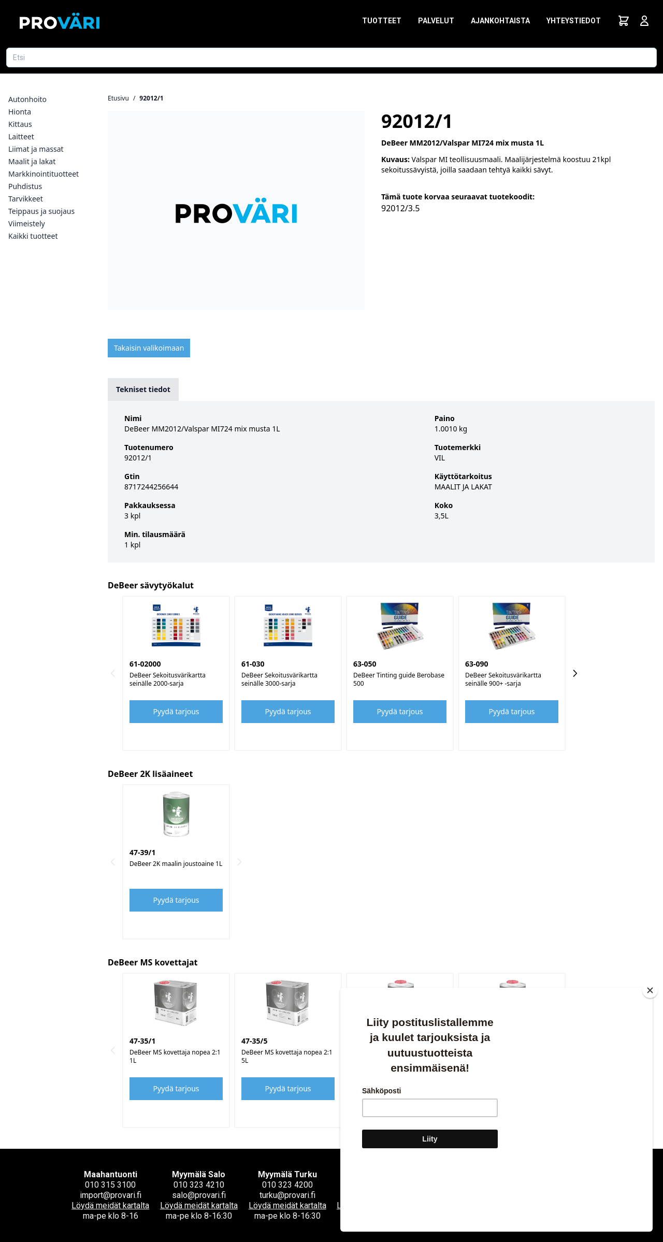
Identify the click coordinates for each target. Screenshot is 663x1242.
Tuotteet (381, 21)
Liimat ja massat (36, 149)
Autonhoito (27, 99)
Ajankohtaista (500, 21)
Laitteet (21, 136)
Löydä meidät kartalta (110, 1205)
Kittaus (20, 124)
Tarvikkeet (25, 199)
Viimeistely (26, 223)
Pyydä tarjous (176, 711)
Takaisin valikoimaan (149, 348)
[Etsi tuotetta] (331, 57)
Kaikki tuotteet (32, 236)
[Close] (650, 1052)
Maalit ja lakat (31, 161)
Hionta (19, 112)
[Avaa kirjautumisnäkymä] (644, 21)
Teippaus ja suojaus (41, 211)
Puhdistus (25, 186)
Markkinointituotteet (43, 174)
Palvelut (436, 21)
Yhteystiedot (573, 21)
